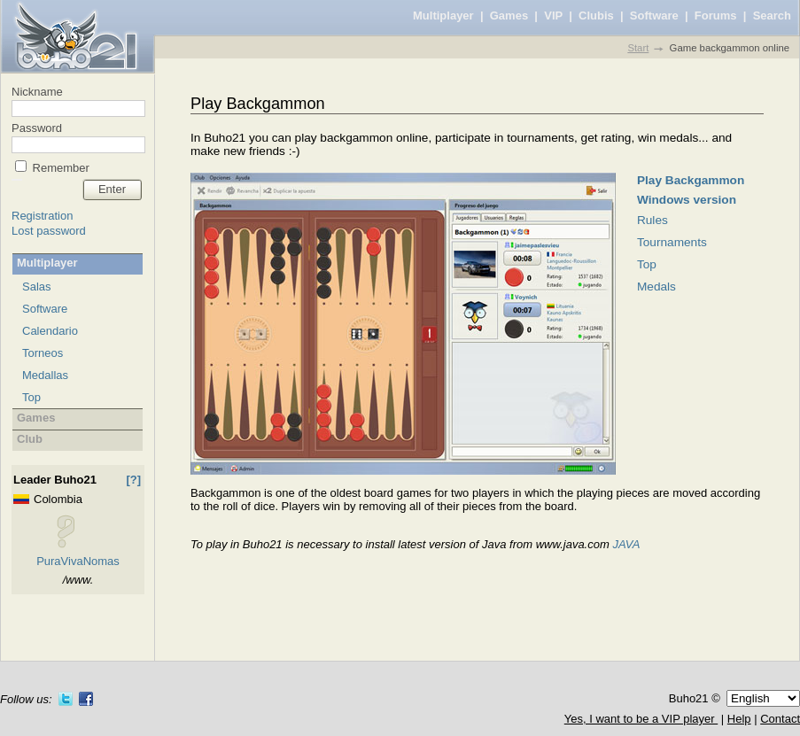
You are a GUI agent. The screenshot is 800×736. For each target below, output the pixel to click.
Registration (42, 215)
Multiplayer (443, 15)
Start (638, 48)
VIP (553, 15)
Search (772, 15)
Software (654, 15)
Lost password (49, 230)
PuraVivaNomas (78, 561)
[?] (133, 479)
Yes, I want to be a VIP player (641, 718)
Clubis (596, 15)
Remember (59, 167)
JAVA (626, 544)
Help (739, 718)
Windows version (686, 199)
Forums (716, 15)
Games (509, 15)
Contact (780, 718)
